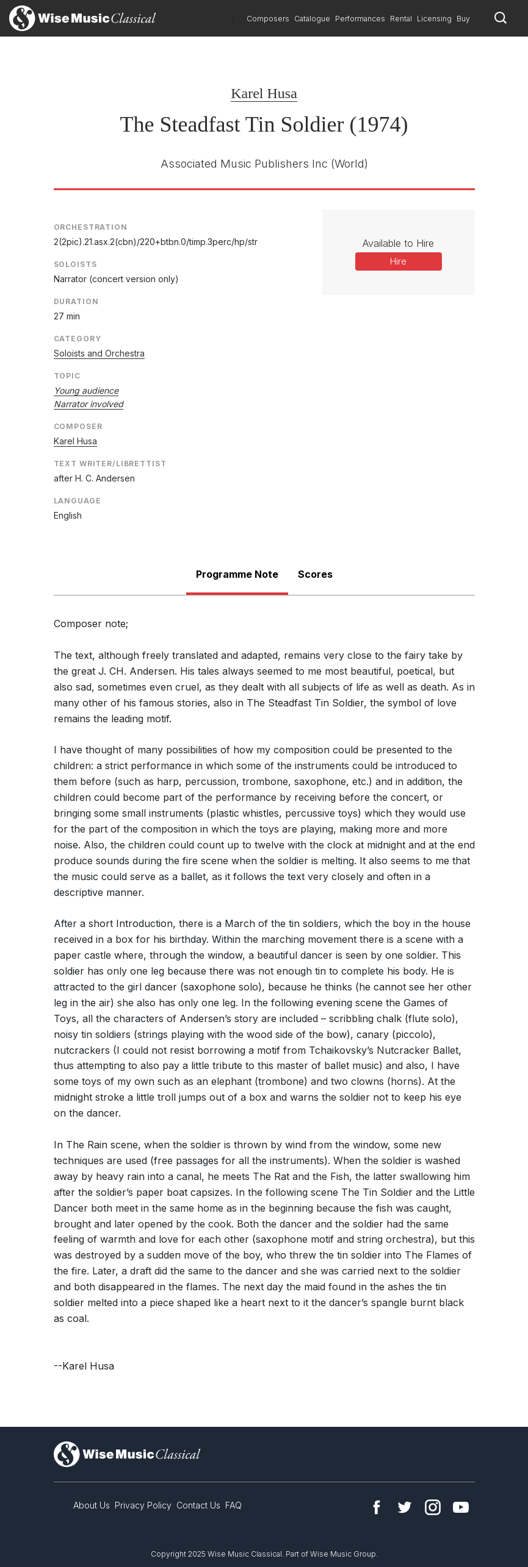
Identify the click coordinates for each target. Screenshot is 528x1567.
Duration (76, 301)
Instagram (433, 1507)
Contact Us (198, 1505)
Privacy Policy (143, 1505)
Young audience (86, 390)
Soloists (75, 264)
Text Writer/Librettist (110, 463)
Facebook (377, 1507)
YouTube (461, 1507)
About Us (91, 1505)
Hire (398, 261)
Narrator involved (88, 404)
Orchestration (91, 227)
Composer (78, 426)
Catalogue (312, 18)
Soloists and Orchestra (99, 353)
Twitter (405, 1507)
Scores (315, 574)
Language (77, 500)
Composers (268, 18)
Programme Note (237, 574)
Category (77, 338)
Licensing (434, 18)
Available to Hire (398, 243)
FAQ (233, 1505)
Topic (67, 375)
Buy (463, 18)
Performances (360, 18)
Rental (401, 18)
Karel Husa (264, 93)
